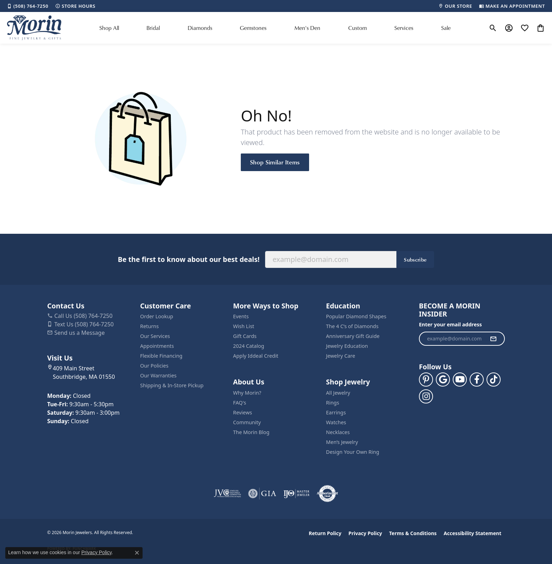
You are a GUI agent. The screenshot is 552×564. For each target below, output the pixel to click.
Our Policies (154, 365)
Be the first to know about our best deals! (188, 259)
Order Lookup (156, 316)
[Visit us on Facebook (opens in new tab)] (477, 379)
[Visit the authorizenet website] (327, 493)
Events (241, 316)
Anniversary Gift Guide (353, 336)
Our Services (155, 336)
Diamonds (200, 28)
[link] (27, 6)
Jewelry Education (347, 346)
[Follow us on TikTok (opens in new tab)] (494, 379)
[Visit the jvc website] (227, 493)
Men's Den (307, 28)
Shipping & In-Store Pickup (171, 385)
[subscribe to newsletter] (493, 338)
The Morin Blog (251, 432)
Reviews (242, 412)
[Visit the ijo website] (296, 493)
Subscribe (415, 259)
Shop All (109, 28)
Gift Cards (245, 336)
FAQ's (239, 402)
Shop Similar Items (275, 162)
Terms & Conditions (413, 533)
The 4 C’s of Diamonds (352, 326)
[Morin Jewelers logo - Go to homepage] (34, 28)
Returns (149, 326)
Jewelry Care (340, 355)
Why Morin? (247, 392)
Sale (446, 28)
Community (247, 422)
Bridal (153, 28)
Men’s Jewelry (342, 442)
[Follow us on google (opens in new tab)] (443, 379)
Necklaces (338, 432)
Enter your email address (450, 324)
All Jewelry (338, 392)
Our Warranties (158, 375)
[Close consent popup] (137, 553)
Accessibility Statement (472, 533)
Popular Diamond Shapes (356, 316)
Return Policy (325, 533)
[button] (493, 28)
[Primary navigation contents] (275, 28)
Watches (336, 422)
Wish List (243, 326)
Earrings (336, 412)
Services (403, 28)
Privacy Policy (365, 533)
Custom (357, 28)
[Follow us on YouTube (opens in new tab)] (460, 379)
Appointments (157, 346)
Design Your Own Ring (352, 452)
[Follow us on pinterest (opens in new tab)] (426, 379)
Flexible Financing (161, 355)
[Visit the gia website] (262, 493)
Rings (332, 402)
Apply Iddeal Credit (255, 355)
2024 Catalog (248, 346)
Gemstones (253, 28)
